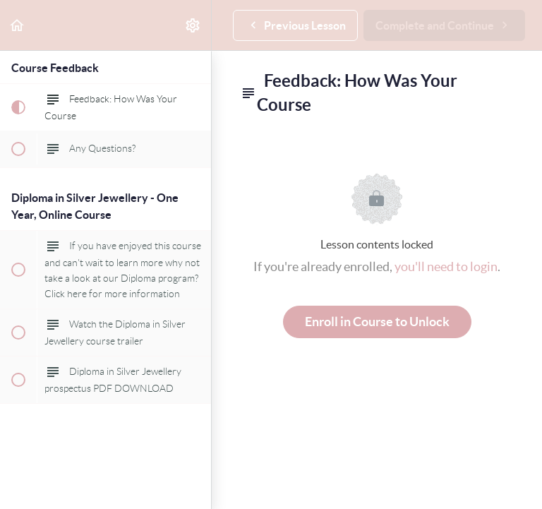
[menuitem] (193, 25)
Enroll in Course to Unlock (377, 321)
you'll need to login (446, 266)
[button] (17, 25)
